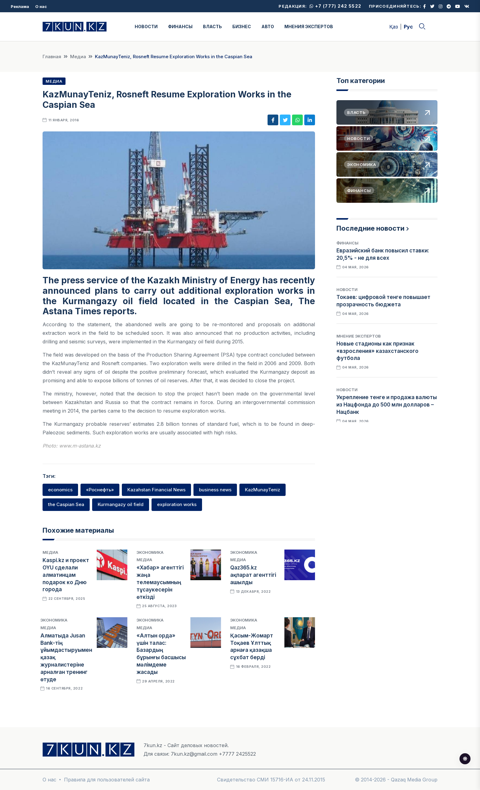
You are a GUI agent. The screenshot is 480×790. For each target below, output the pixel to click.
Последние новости (370, 228)
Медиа (78, 56)
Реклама (20, 6)
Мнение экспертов (358, 336)
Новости (347, 289)
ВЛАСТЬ (212, 26)
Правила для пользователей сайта (107, 780)
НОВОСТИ (146, 26)
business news (215, 490)
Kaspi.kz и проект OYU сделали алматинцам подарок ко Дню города (66, 574)
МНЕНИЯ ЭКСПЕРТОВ (308, 26)
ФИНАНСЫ (180, 26)
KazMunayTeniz (262, 490)
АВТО (267, 26)
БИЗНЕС (241, 26)
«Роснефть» (100, 490)
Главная (52, 56)
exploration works (177, 504)
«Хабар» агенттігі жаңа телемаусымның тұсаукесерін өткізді (160, 582)
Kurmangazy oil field (121, 504)
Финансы (347, 242)
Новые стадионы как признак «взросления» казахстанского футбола (377, 351)
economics (60, 490)
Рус (408, 27)
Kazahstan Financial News (156, 490)
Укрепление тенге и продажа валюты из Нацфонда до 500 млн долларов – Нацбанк (386, 404)
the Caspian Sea (66, 504)
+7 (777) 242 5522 (335, 6)
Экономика (150, 552)
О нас (41, 6)
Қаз (393, 27)
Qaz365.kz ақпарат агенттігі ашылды (253, 575)
